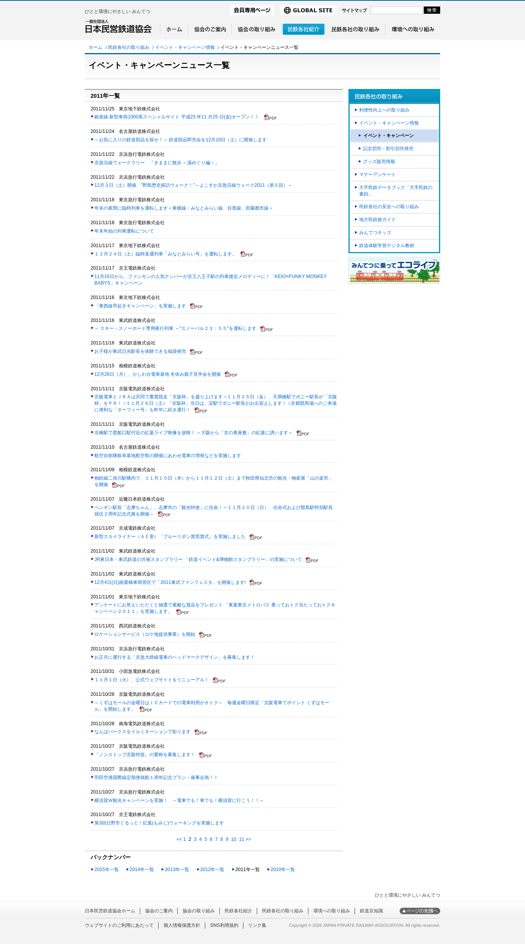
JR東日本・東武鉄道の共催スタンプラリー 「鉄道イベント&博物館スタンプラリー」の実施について (198, 559)
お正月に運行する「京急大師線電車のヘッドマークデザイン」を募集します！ (174, 657)
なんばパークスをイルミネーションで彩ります (142, 731)
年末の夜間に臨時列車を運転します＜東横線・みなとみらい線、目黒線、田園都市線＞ (183, 208)
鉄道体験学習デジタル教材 (386, 245)
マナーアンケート (377, 174)
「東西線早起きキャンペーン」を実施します (140, 306)
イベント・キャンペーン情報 (185, 47)
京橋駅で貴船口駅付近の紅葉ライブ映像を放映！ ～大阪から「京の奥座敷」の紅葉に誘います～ (193, 432)
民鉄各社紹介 (238, 910)
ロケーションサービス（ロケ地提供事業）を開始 (144, 634)
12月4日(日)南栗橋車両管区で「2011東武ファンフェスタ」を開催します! (170, 582)
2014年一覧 (142, 869)
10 (234, 839)
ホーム (95, 47)
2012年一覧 (212, 869)
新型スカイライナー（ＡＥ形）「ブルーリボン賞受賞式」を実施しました (170, 536)
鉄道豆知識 (371, 910)
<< (179, 839)
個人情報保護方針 (182, 925)
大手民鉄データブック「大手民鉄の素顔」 (396, 191)
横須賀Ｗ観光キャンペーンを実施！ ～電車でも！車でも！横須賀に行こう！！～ (179, 800)
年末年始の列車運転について (124, 231)
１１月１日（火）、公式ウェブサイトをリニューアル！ (151, 679)
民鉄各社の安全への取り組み (389, 206)
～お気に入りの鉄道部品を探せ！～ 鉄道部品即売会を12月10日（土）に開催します (180, 139)
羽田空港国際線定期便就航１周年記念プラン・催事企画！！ (156, 777)
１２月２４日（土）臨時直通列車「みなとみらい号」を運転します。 (165, 254)
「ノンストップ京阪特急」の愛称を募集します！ (144, 754)
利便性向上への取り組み (384, 110)
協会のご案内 (159, 910)
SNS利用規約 (224, 925)
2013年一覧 (177, 869)
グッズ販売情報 (379, 161)
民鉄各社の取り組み (128, 47)
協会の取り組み (199, 910)
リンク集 (257, 925)
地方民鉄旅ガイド (377, 219)
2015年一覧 (106, 869)
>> (248, 839)
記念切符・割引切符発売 (388, 148)
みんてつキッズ (375, 232)
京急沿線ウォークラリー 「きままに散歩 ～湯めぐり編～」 (156, 162)
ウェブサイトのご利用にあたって (119, 925)
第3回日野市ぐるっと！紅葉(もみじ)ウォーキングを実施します (159, 823)
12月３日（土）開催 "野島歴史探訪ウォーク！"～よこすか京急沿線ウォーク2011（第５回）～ (193, 185)
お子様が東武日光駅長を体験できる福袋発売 (140, 351)
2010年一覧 (283, 869)
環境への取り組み (331, 910)
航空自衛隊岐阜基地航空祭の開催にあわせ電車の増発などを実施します (167, 455)
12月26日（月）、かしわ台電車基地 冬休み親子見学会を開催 (157, 374)
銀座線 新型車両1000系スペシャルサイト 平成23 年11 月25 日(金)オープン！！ (177, 117)
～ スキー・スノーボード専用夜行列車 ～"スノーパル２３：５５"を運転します (175, 328)
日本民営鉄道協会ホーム (110, 910)
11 (241, 839)
